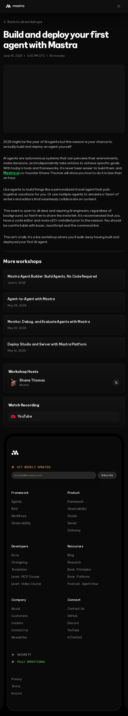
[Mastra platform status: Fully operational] (28, 661)
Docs (15, 555)
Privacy (16, 679)
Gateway (74, 530)
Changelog (19, 562)
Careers (17, 623)
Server (72, 523)
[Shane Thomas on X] (116, 382)
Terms (15, 686)
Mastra (24, 385)
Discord (73, 623)
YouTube (73, 630)
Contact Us (19, 630)
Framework (75, 501)
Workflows (18, 516)
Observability (21, 523)
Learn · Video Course (26, 584)
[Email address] (53, 475)
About (15, 608)
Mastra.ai (11, 173)
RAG (14, 508)
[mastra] (15, 6)
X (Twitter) (74, 637)
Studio (72, 516)
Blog (70, 555)
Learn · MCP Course (25, 576)
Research (74, 562)
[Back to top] (15, 453)
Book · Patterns (78, 576)
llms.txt (16, 693)
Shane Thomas (32, 380)
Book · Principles (79, 569)
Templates (19, 569)
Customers (19, 616)
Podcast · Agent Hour (82, 584)
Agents (16, 501)
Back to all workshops (22, 22)
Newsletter (19, 637)
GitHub (72, 616)
